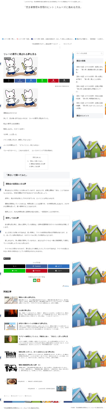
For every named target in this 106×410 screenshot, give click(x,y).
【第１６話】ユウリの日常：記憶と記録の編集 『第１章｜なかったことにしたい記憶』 (89, 105)
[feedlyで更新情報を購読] (34, 280)
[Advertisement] (53, 24)
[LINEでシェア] (42, 81)
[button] (64, 81)
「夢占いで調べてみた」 (36, 161)
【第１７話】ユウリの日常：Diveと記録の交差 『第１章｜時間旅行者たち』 (89, 97)
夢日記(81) (7, 258)
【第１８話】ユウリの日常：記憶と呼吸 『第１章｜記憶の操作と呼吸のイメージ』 (89, 88)
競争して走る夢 (35, 166)
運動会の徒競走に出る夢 (38, 164)
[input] (89, 53)
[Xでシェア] (8, 81)
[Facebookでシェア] (20, 81)
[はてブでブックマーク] (31, 81)
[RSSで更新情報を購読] (38, 280)
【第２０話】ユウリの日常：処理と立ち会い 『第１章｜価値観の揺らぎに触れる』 (89, 69)
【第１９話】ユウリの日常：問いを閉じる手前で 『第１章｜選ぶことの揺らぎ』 (89, 79)
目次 (34, 157)
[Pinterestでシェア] (53, 81)
